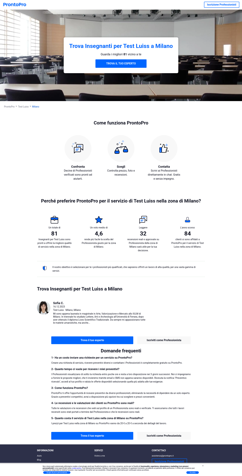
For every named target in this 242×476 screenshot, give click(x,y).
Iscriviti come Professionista (164, 340)
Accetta (192, 472)
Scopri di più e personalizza (57, 472)
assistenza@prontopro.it (163, 456)
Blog (39, 460)
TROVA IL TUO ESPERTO (121, 63)
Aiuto (39, 456)
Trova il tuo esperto (92, 340)
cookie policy (76, 468)
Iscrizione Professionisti (221, 4)
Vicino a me (99, 456)
